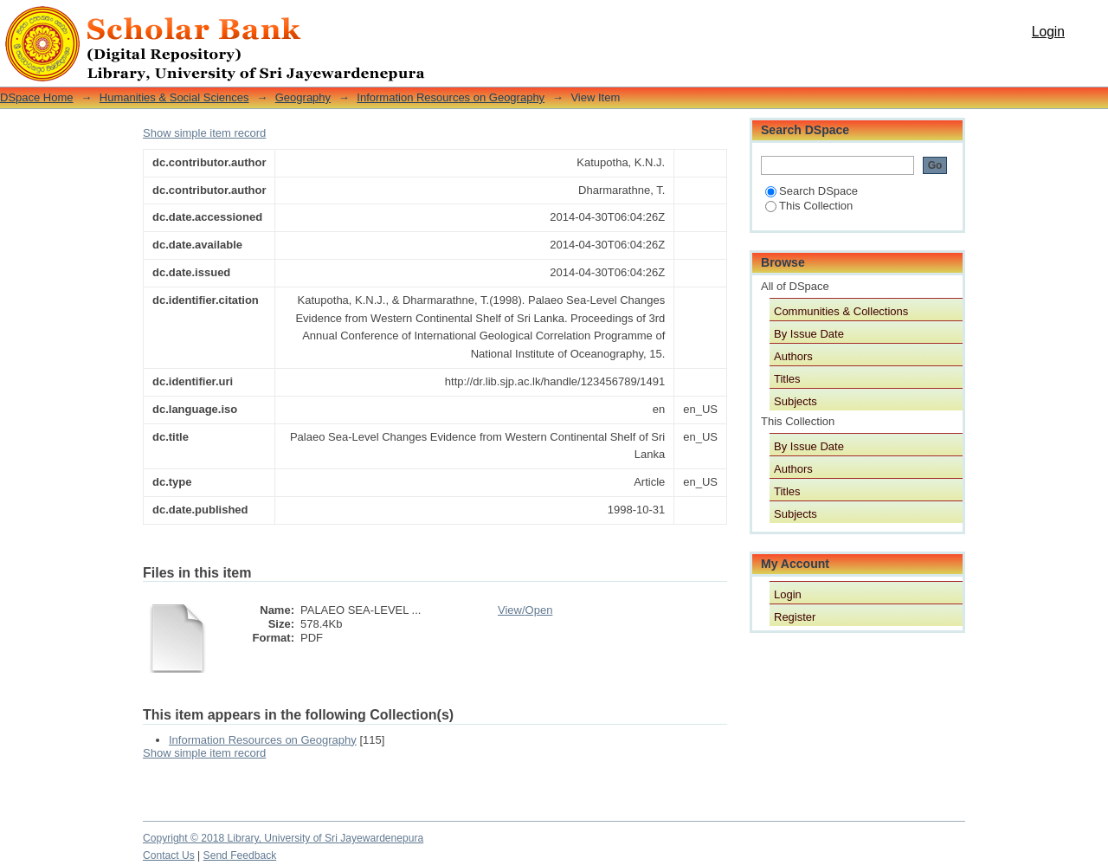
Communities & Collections (841, 311)
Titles (787, 378)
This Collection (809, 205)
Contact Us (169, 855)
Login (1048, 31)
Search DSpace (811, 190)
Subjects (795, 401)
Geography (303, 97)
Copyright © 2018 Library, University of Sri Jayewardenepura (283, 838)
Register (794, 616)
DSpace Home (37, 97)
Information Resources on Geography (450, 97)
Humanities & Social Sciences (174, 97)
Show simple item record (204, 132)
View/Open (525, 610)
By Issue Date (809, 333)
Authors (793, 356)
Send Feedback (240, 855)
